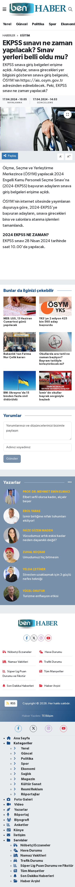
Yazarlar (17, 809)
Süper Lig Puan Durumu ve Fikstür (14, 673)
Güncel (21, 24)
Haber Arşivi (49, 685)
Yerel (7, 24)
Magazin (24, 779)
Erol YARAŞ (31, 511)
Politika (38, 24)
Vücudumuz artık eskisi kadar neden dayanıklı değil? (44, 538)
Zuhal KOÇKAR (34, 552)
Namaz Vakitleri (15, 661)
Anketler (17, 825)
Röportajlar (27, 794)
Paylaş (10, 155)
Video (15, 804)
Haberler (9, 35)
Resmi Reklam (28, 789)
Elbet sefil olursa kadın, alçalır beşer (45, 499)
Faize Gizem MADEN (38, 530)
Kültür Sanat (27, 784)
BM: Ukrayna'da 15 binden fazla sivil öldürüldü (16, 396)
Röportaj (18, 814)
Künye (15, 830)
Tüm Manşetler (51, 671)
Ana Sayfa (18, 738)
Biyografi (18, 820)
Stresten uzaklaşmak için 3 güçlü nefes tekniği (47, 577)
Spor (52, 24)
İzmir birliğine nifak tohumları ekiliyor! (44, 518)
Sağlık (22, 774)
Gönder (12, 458)
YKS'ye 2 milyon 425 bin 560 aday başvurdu (53, 322)
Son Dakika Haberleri (18, 685)
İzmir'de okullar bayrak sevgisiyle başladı (51, 396)
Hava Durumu (50, 651)
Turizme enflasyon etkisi (40, 596)
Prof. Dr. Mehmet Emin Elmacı (46, 491)
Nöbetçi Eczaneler (17, 651)
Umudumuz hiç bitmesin (41, 557)
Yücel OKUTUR (34, 590)
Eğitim (25, 35)
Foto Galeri (19, 799)
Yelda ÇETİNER (34, 569)
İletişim (16, 835)
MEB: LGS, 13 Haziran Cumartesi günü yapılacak (17, 322)
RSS (10, 703)
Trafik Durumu (50, 661)
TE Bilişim (47, 715)
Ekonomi (68, 24)
